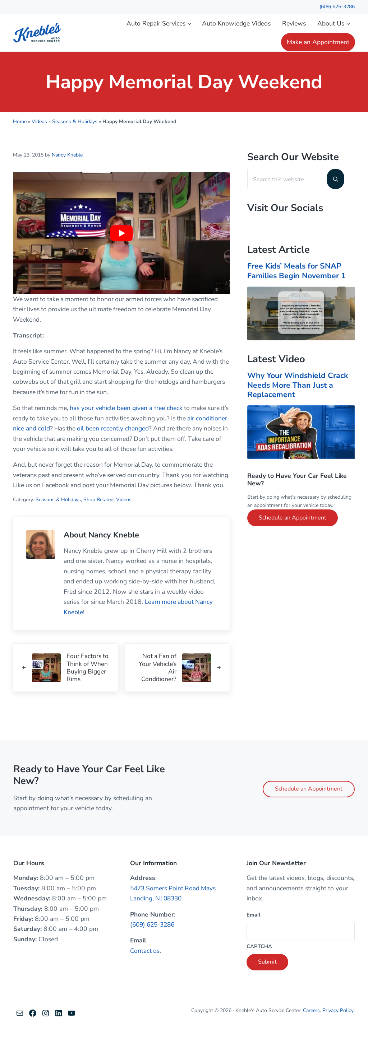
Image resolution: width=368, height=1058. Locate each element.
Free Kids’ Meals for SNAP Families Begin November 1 (297, 286)
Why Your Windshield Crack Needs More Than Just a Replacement (299, 401)
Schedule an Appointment (292, 533)
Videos (39, 137)
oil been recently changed (147, 444)
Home (20, 137)
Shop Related (98, 526)
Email (254, 941)
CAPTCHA (259, 973)
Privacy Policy (338, 1037)
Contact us (145, 977)
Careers (312, 1037)
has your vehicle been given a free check (127, 424)
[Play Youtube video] (121, 248)
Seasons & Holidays (74, 137)
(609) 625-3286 (337, 6)
